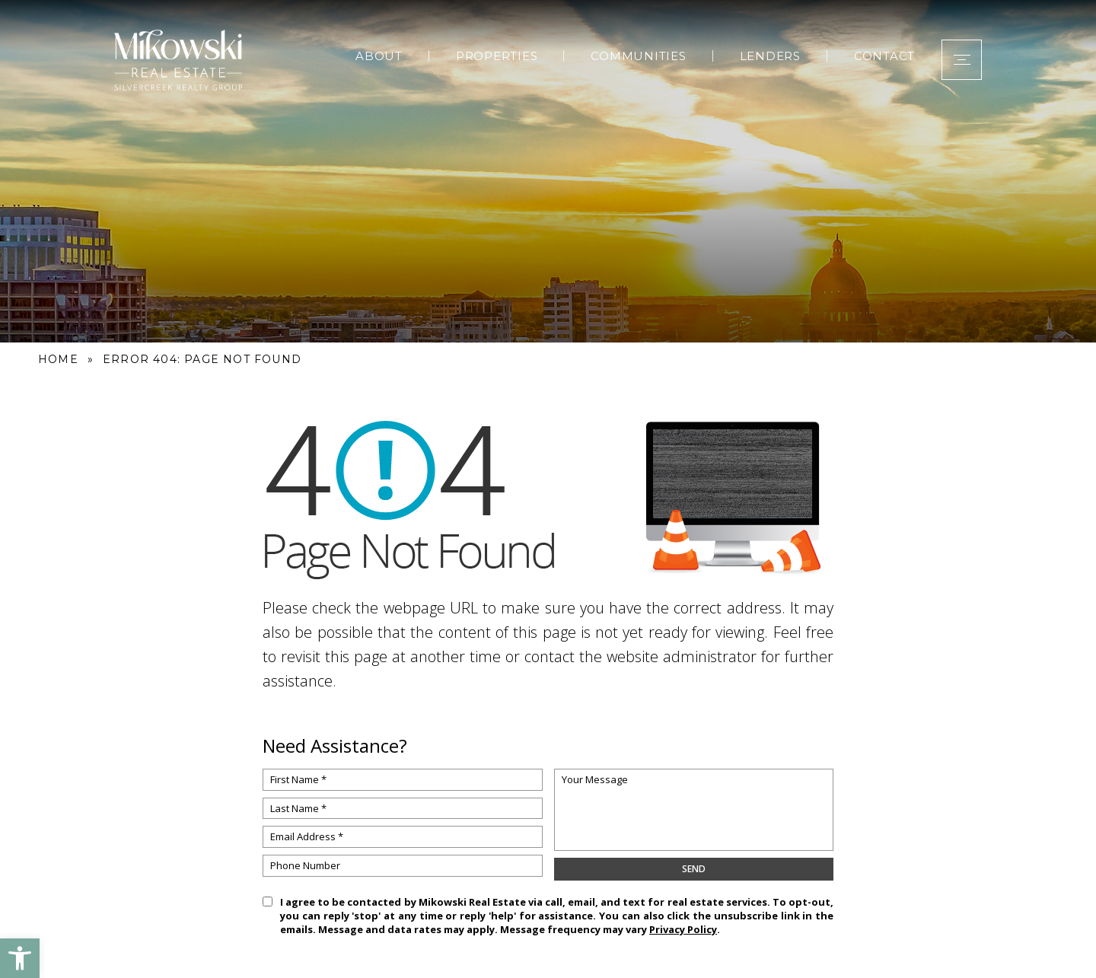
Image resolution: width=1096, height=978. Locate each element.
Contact (884, 56)
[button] (20, 958)
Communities (638, 56)
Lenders (770, 56)
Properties (497, 56)
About (379, 56)
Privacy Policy (683, 929)
